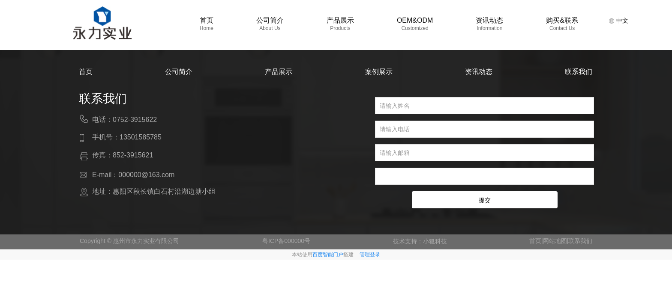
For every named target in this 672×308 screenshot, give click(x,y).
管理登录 (370, 255)
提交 (485, 200)
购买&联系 (562, 24)
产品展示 (340, 24)
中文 (618, 20)
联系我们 (578, 71)
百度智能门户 (327, 255)
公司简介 (270, 24)
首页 (206, 24)
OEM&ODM (415, 24)
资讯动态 (489, 24)
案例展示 (379, 71)
